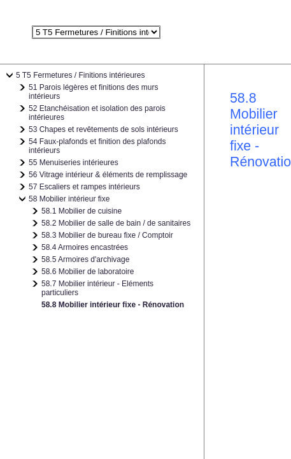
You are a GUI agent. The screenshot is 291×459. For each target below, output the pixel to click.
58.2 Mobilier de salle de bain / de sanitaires (115, 223)
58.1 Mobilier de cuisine (81, 211)
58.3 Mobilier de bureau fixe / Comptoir (107, 235)
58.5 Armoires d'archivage (85, 259)
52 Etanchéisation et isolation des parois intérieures (97, 113)
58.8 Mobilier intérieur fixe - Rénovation (112, 304)
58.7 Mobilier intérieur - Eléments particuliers (97, 288)
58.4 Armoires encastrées (84, 247)
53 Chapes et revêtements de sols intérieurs (103, 129)
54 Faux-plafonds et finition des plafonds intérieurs (97, 146)
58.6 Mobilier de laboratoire (87, 271)
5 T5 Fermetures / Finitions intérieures (80, 75)
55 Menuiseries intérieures (73, 162)
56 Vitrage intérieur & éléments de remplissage (108, 174)
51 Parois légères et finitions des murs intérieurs (93, 92)
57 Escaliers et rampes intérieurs (84, 186)
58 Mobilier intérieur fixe (69, 198)
